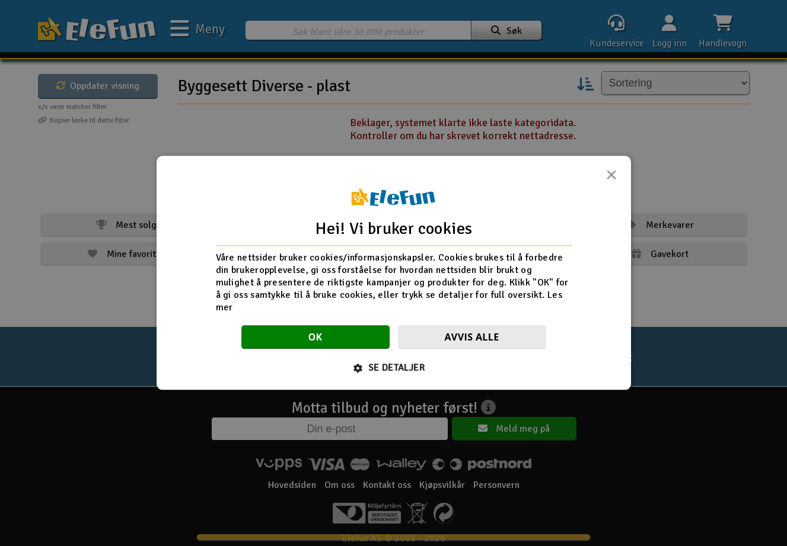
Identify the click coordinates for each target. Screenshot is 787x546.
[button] (393, 368)
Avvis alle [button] (471, 337)
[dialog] (394, 273)
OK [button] (315, 337)
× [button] (611, 178)
